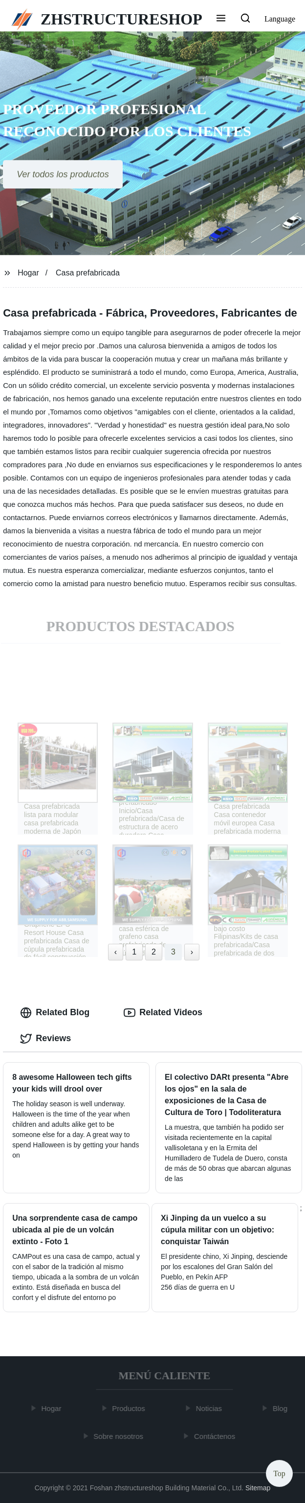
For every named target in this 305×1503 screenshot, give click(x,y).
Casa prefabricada (88, 273)
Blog (281, 1408)
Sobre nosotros (120, 1436)
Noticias (210, 1408)
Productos (130, 1408)
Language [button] (279, 19)
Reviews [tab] (45, 1039)
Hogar (28, 273)
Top (279, 1473)
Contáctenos (216, 1436)
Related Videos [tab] (163, 1013)
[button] (221, 19)
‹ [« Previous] (115, 952)
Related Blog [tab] (54, 1013)
